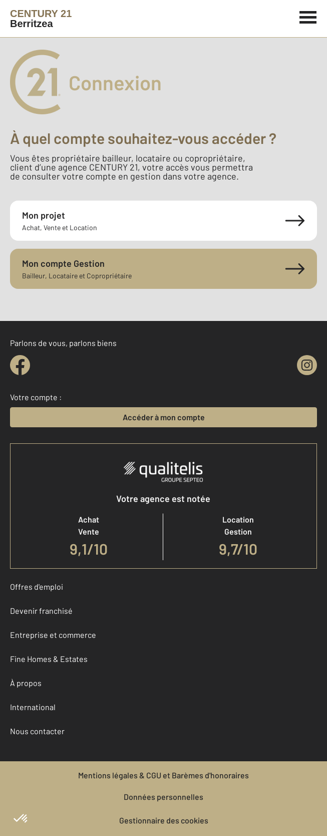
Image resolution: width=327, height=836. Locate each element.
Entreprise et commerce (53, 634)
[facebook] (20, 365)
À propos (26, 683)
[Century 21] (41, 19)
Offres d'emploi (36, 586)
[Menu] (308, 16)
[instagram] (307, 365)
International (33, 707)
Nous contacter (37, 731)
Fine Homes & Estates (49, 658)
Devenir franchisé (41, 610)
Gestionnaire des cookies (163, 820)
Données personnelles (163, 796)
